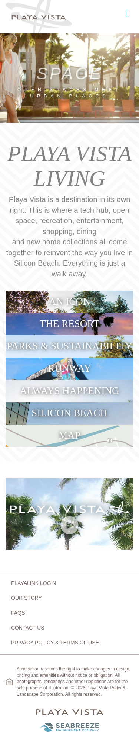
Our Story (26, 598)
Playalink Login (33, 583)
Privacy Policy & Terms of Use (55, 643)
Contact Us (27, 628)
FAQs (18, 613)
